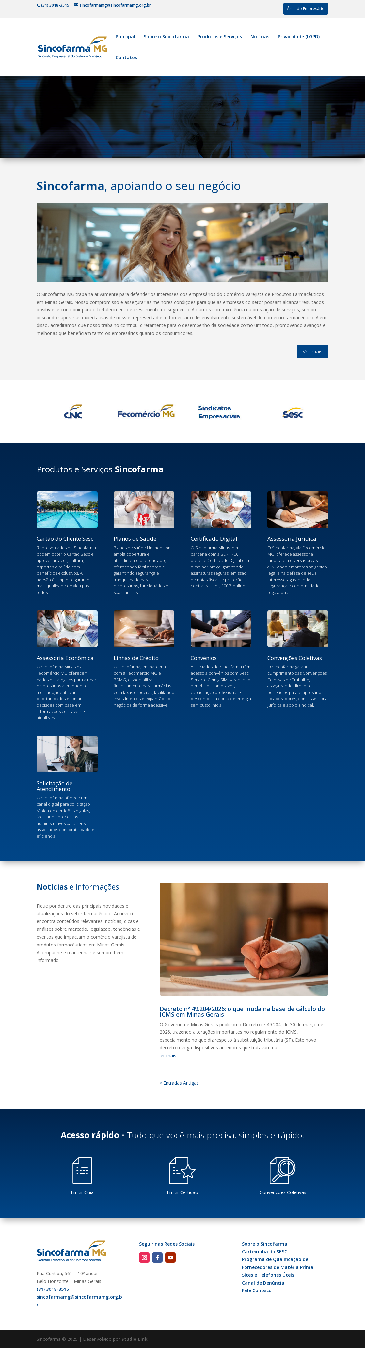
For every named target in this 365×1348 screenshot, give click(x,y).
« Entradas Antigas (179, 1083)
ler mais (168, 1055)
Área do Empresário (306, 8)
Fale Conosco (257, 1290)
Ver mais (313, 351)
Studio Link (134, 1339)
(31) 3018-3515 (53, 1289)
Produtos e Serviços (220, 37)
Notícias (259, 37)
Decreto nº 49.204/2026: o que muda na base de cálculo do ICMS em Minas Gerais (242, 1011)
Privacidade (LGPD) (299, 37)
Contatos (126, 57)
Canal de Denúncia (263, 1283)
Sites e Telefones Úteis (268, 1275)
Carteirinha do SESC (264, 1251)
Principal (125, 37)
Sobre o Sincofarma (166, 37)
